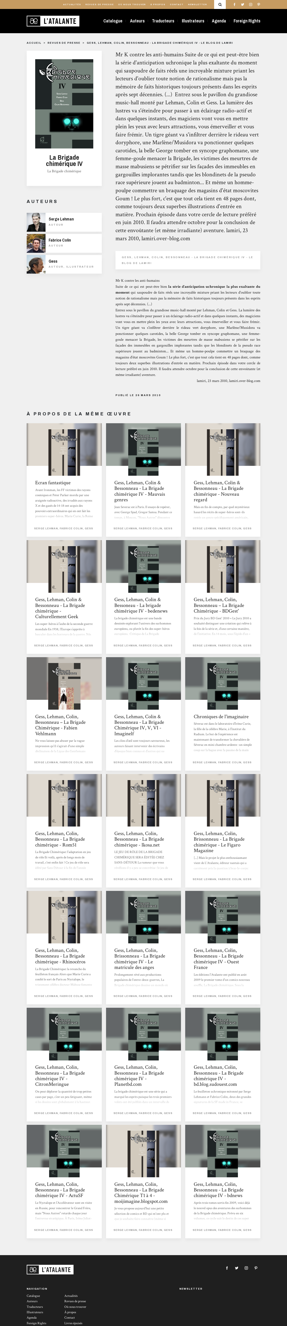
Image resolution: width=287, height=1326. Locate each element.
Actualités (72, 5)
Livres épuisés (73, 1323)
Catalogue (112, 21)
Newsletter (197, 5)
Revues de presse (99, 5)
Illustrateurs (193, 21)
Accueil (34, 42)
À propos (157, 5)
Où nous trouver (132, 5)
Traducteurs (163, 21)
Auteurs (137, 21)
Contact (177, 5)
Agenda (219, 21)
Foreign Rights (247, 21)
